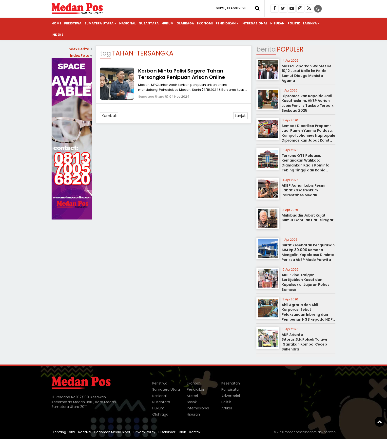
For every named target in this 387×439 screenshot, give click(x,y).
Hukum (168, 23)
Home (56, 23)
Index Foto (81, 55)
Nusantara (149, 23)
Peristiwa (72, 23)
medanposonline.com (301, 432)
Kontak (194, 432)
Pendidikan (226, 23)
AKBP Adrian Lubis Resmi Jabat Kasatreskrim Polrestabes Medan (303, 190)
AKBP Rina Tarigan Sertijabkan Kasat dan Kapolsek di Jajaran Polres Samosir (305, 282)
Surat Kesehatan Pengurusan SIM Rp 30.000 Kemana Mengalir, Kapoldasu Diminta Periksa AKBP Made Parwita (308, 252)
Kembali (109, 115)
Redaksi (84, 432)
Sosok (192, 402)
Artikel (226, 408)
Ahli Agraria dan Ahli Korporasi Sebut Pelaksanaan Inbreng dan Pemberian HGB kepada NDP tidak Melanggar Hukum (307, 314)
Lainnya (310, 23)
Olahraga (185, 23)
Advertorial (230, 395)
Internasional (254, 23)
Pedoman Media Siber (112, 432)
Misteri (192, 395)
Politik (294, 23)
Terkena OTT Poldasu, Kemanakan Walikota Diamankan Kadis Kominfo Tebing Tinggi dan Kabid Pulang (305, 165)
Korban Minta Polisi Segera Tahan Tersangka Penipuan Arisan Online (181, 74)
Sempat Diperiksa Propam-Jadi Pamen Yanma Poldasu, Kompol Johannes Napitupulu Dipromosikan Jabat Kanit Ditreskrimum (308, 135)
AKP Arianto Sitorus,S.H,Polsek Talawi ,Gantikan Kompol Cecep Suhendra (304, 342)
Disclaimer (166, 432)
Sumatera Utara (99, 23)
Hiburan (277, 23)
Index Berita (80, 49)
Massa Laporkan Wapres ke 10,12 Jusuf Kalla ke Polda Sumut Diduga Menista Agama (306, 73)
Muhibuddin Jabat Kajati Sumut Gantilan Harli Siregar (307, 218)
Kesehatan (230, 383)
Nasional (127, 23)
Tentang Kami (64, 432)
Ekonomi (205, 23)
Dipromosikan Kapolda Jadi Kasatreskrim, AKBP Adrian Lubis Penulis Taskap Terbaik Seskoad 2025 (307, 103)
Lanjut (240, 115)
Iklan (182, 432)
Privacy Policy (144, 432)
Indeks (57, 35)
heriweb (329, 432)
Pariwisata (230, 389)
